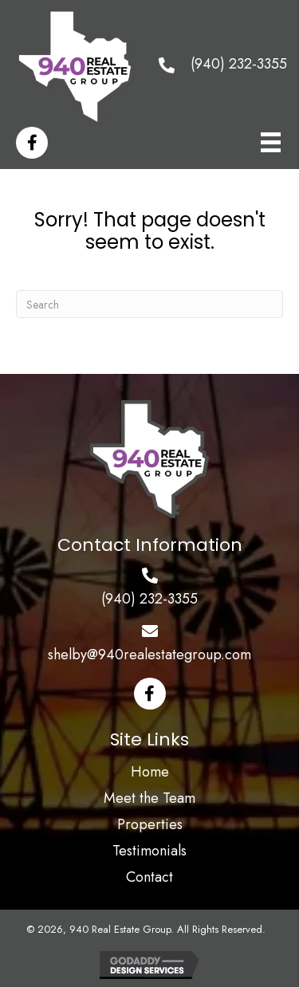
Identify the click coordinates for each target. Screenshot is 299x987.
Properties (150, 824)
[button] (150, 694)
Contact (149, 877)
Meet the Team (149, 798)
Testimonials (149, 850)
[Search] (149, 304)
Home (150, 771)
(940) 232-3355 (239, 63)
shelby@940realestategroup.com (149, 654)
